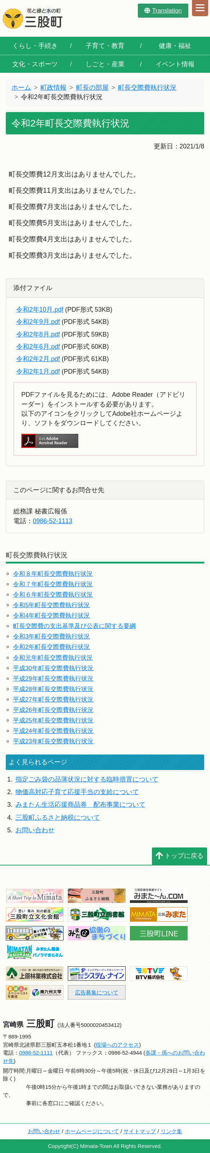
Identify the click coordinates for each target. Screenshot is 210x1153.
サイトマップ (139, 1131)
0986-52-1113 (53, 521)
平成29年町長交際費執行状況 (53, 678)
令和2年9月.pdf (38, 321)
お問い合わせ (35, 830)
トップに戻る (180, 855)
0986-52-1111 (36, 1053)
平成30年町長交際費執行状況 (53, 668)
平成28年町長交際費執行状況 (53, 689)
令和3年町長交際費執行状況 (51, 636)
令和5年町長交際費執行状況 (51, 605)
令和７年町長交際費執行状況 (53, 584)
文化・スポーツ (35, 64)
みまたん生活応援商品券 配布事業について (80, 804)
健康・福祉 (175, 45)
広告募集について (96, 992)
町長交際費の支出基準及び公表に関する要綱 (74, 626)
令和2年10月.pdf (40, 309)
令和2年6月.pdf (38, 346)
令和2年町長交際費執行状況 (51, 647)
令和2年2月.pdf (38, 358)
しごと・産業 (105, 64)
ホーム (21, 87)
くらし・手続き (35, 45)
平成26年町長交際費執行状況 (53, 710)
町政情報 (53, 87)
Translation (162, 10)
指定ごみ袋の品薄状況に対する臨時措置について (87, 779)
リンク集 (171, 1131)
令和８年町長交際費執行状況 (53, 573)
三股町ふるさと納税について (58, 817)
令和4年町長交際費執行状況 (51, 615)
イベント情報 (175, 64)
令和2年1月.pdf (38, 371)
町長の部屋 (92, 87)
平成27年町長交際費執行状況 (53, 699)
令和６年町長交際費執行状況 (53, 594)
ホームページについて (92, 1131)
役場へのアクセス (117, 1045)
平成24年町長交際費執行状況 (53, 730)
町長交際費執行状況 (147, 87)
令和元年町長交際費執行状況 (53, 657)
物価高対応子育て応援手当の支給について (77, 792)
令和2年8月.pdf (38, 334)
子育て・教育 (105, 45)
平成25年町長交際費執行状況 (53, 720)
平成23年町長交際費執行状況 (53, 741)
